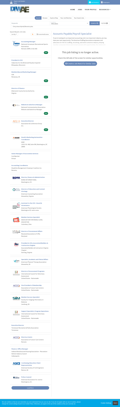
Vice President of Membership (31, 285)
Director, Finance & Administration (33, 177)
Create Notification (43, 34)
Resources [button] (104, 9)
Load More (30, 388)
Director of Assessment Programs (33, 271)
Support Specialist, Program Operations (35, 311)
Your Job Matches (66, 18)
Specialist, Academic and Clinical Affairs (34, 259)
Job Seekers (94, 2)
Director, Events (26, 337)
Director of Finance (17, 88)
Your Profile (91, 9)
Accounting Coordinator (19, 165)
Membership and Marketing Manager (23, 72)
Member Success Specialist (30, 297)
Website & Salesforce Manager (31, 105)
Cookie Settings (106, 403)
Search (38, 18)
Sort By (14, 34)
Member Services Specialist (30, 217)
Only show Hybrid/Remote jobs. (23, 26)
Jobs (80, 9)
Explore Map (54, 18)
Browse (45, 18)
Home (72, 9)
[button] (104, 23)
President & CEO (17, 60)
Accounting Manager (28, 41)
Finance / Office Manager (19, 349)
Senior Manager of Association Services (24, 153)
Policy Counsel (26, 377)
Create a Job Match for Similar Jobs (80, 63)
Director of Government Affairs (31, 231)
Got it (115, 403)
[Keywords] (30, 23)
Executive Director (27, 121)
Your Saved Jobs (79, 18)
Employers (105, 2)
